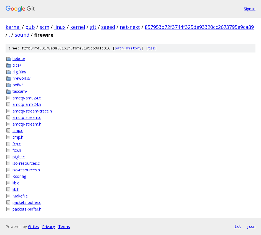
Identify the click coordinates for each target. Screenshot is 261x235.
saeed (108, 27)
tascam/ (19, 91)
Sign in (249, 8)
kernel (13, 27)
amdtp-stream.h (26, 124)
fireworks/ (21, 78)
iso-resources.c (26, 163)
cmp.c (17, 130)
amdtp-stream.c (26, 117)
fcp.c (16, 143)
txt (237, 226)
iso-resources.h (26, 169)
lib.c (15, 183)
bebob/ (18, 58)
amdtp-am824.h (26, 104)
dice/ (16, 65)
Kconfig (19, 176)
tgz (151, 48)
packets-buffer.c (26, 202)
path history (128, 48)
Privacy (48, 226)
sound (22, 34)
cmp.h (17, 137)
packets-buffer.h (26, 209)
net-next (130, 27)
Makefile (20, 196)
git (93, 27)
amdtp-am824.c (26, 98)
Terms (64, 226)
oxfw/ (17, 85)
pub (30, 27)
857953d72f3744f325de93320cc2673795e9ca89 (199, 27)
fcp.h (16, 150)
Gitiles (33, 226)
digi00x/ (19, 71)
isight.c (18, 156)
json (251, 226)
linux (59, 27)
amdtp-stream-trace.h (32, 111)
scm (44, 27)
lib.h (15, 189)
